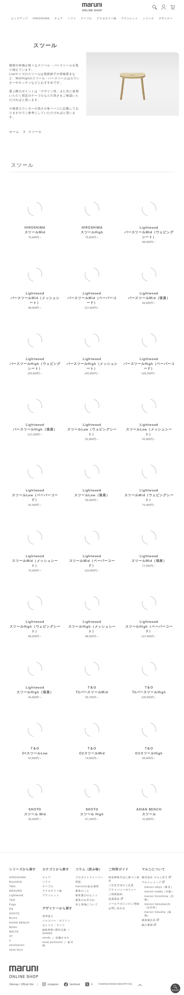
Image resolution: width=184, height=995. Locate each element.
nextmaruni (16, 945)
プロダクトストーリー (89, 877)
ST (11, 936)
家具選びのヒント (86, 895)
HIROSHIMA (41, 18)
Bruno (13, 917)
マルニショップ (151, 882)
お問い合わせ (117, 908)
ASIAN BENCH (19, 922)
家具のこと (82, 890)
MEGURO (15, 890)
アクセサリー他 (106, 18)
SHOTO (14, 913)
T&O (12, 899)
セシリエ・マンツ (53, 925)
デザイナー (166, 18)
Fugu (12, 904)
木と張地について (86, 904)
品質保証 (114, 898)
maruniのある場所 (87, 886)
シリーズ (148, 18)
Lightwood (16, 895)
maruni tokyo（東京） (159, 887)
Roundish (15, 881)
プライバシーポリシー (123, 889)
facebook (75, 984)
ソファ (72, 18)
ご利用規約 (116, 894)
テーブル (86, 18)
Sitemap (13, 984)
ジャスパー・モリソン (56, 920)
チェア (58, 18)
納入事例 (147, 924)
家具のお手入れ (85, 899)
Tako (12, 886)
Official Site (27, 984)
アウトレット (129, 18)
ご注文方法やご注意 (121, 885)
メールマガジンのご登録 (124, 903)
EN (11, 908)
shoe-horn (16, 949)
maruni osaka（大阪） (159, 891)
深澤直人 (48, 916)
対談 (78, 881)
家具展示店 (149, 920)
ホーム (14, 132)
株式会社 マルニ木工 (155, 877)
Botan (13, 927)
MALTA (14, 931)
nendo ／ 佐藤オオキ (56, 937)
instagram (53, 984)
